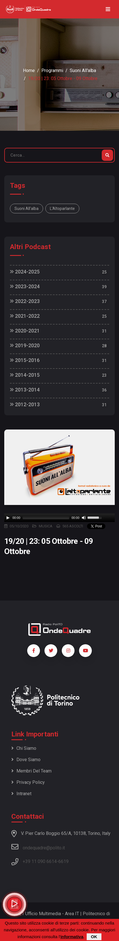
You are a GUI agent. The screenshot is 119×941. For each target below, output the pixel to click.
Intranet (21, 793)
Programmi (52, 70)
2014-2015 (25, 375)
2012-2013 (25, 404)
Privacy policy (28, 782)
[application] (59, 517)
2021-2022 (25, 316)
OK (94, 936)
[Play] (8, 517)
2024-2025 (25, 272)
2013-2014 (25, 390)
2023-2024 (25, 286)
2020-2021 (25, 331)
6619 (63, 861)
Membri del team (31, 771)
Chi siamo (23, 748)
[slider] (46, 517)
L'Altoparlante (62, 208)
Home (29, 70)
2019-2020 (25, 345)
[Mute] (84, 517)
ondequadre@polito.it (38, 847)
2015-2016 (25, 360)
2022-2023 (25, 301)
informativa (71, 936)
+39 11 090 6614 (40, 861)
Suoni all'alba (83, 70)
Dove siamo (26, 759)
